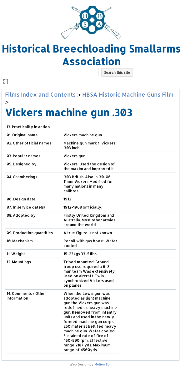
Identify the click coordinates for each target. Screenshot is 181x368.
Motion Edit (103, 364)
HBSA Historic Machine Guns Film (127, 94)
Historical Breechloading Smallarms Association (91, 55)
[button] (91, 82)
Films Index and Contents (41, 94)
